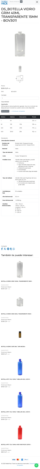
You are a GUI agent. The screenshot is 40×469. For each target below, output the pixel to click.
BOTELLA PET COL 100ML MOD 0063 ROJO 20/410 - (16, 444)
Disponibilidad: (5, 101)
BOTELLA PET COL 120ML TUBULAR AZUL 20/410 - (15, 379)
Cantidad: (3, 95)
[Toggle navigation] (37, 2)
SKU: (2, 91)
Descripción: (4, 138)
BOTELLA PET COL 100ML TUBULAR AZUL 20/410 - (16, 412)
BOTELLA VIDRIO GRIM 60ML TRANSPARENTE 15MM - (16, 314)
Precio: (3, 86)
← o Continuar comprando (17, 111)
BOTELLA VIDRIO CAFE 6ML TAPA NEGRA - (13, 346)
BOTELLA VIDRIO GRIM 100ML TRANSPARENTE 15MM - (16, 281)
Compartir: (4, 246)
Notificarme (5, 111)
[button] (3, 54)
